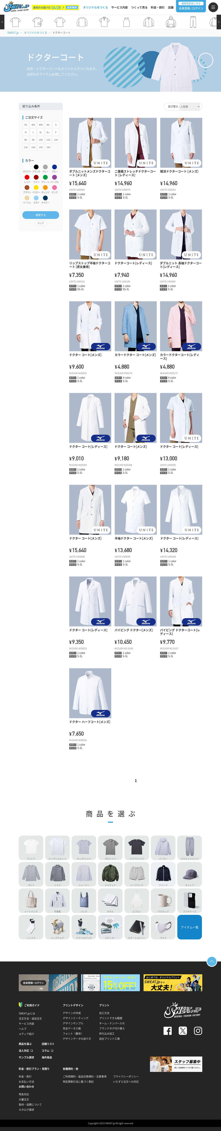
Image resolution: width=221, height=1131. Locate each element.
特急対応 (24, 1094)
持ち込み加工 (107, 1033)
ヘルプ (22, 1029)
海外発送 (47, 1057)
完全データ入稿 (72, 1028)
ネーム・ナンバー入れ (112, 1023)
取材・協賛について (30, 1104)
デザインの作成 (72, 1013)
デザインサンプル (73, 1023)
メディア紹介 (26, 1034)
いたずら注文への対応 (126, 1081)
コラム (45, 1050)
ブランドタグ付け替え (112, 1028)
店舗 (170, 7)
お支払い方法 (26, 1081)
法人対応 (24, 1050)
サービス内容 (119, 7)
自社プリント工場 (109, 1038)
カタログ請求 (26, 1109)
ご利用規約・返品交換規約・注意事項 (84, 1076)
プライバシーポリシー (126, 1076)
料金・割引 (158, 7)
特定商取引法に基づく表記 (78, 1081)
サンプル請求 (26, 1057)
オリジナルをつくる (95, 7)
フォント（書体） (73, 1033)
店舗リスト (48, 1044)
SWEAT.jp (13, 32)
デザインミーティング (75, 1018)
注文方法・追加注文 (30, 1018)
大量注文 (24, 1099)
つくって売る (139, 7)
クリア (40, 223)
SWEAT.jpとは (27, 1013)
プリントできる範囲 (110, 1018)
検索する (41, 215)
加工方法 (104, 1013)
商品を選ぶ (25, 1044)
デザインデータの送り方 (77, 1038)
